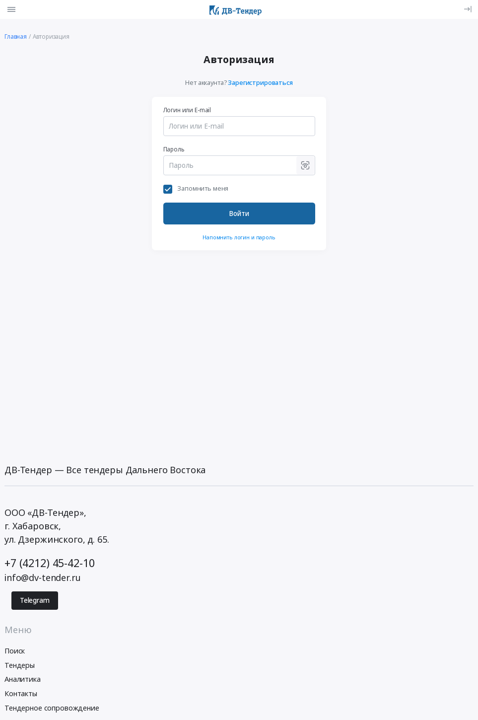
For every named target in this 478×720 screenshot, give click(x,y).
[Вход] (468, 9)
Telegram (35, 600)
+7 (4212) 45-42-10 (49, 563)
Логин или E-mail (187, 110)
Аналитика (22, 679)
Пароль (174, 149)
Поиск (14, 650)
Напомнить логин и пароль (239, 237)
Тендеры (19, 665)
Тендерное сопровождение (51, 708)
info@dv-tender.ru (42, 577)
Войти (239, 213)
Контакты (20, 693)
